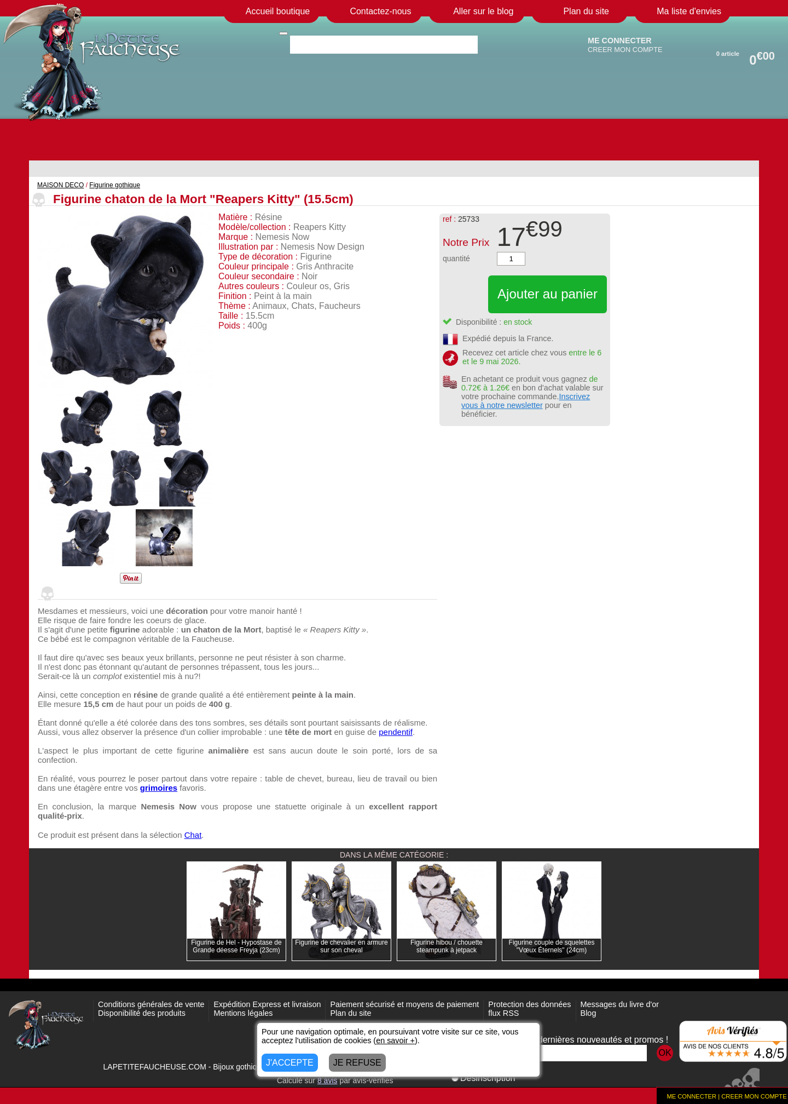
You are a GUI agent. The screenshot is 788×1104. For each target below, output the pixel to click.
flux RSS (503, 1013)
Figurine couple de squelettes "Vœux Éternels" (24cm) (552, 946)
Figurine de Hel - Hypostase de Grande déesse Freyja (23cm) (236, 946)
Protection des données (529, 1004)
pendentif (396, 732)
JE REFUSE (357, 1062)
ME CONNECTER (620, 40)
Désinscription (483, 1078)
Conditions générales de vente (151, 1004)
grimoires (158, 787)
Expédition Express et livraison (267, 1004)
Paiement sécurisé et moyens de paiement (404, 1004)
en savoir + (395, 1040)
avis (327, 1080)
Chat (193, 835)
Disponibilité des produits (142, 1013)
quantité (456, 258)
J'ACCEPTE (290, 1062)
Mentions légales (243, 1013)
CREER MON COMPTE (625, 49)
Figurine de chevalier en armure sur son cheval (341, 946)
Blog (588, 1013)
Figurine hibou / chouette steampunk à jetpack (446, 946)
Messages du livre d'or (620, 1004)
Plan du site (350, 1013)
